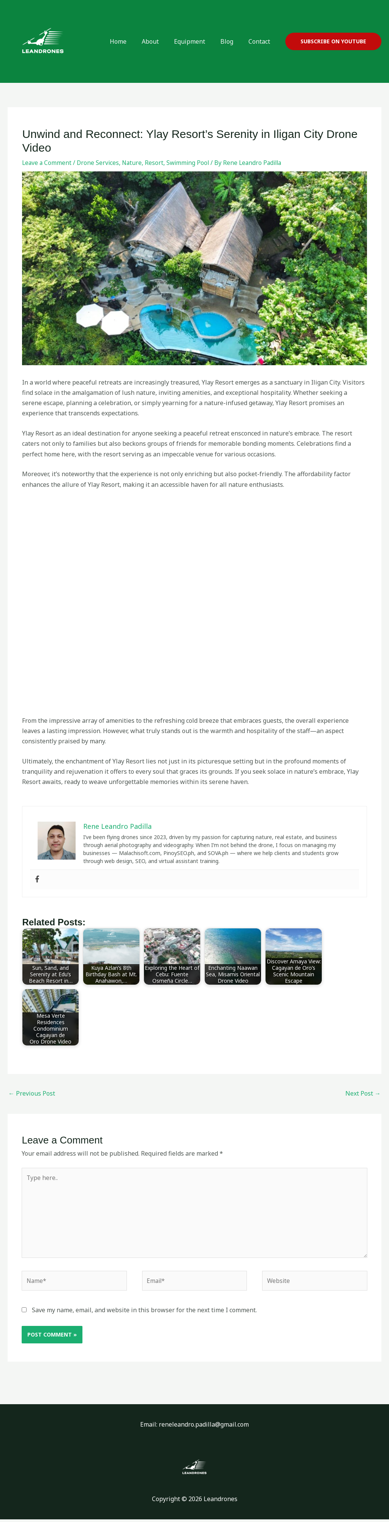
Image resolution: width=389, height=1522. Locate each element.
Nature (134, 162)
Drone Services (99, 162)
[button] (333, 41)
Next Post (363, 1093)
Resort (156, 162)
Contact (261, 41)
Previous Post (31, 1093)
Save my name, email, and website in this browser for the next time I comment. (144, 1312)
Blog (231, 41)
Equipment (197, 41)
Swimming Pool (191, 162)
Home (131, 41)
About (160, 41)
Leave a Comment (47, 162)
